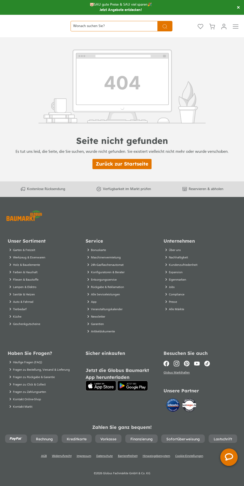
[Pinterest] (187, 363)
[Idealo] (173, 406)
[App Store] (101, 386)
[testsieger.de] (189, 406)
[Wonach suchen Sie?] (114, 32)
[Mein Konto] (224, 32)
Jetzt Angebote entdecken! (121, 10)
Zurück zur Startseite (122, 176)
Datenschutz (104, 456)
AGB (44, 456)
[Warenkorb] (212, 32)
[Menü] (235, 32)
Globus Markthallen (177, 373)
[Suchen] (164, 32)
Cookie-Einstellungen (189, 456)
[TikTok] (207, 363)
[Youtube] (197, 363)
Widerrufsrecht (62, 456)
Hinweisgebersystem (156, 456)
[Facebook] (167, 363)
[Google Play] (132, 386)
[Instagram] (176, 363)
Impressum (84, 456)
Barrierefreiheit (128, 456)
